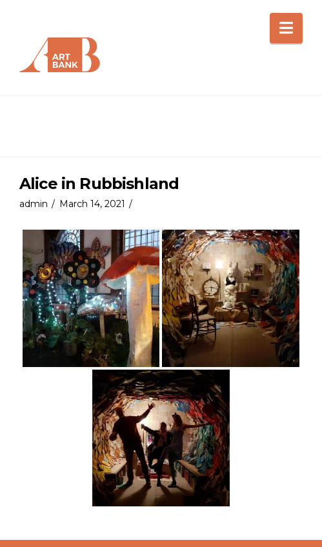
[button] (286, 28)
